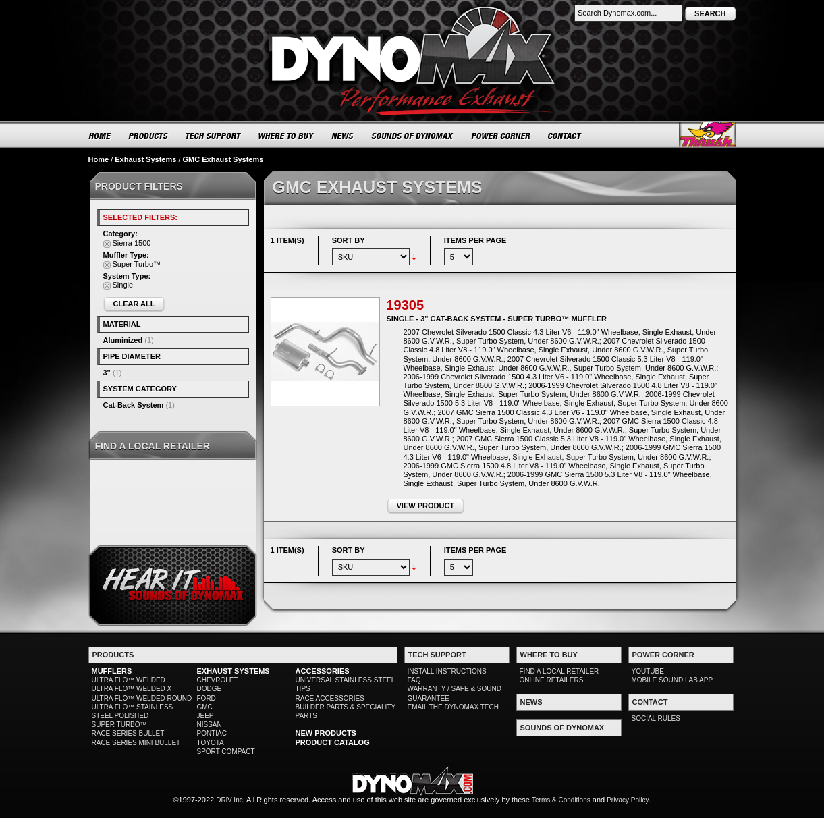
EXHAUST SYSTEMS (233, 671)
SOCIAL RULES (656, 718)
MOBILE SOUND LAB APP (672, 680)
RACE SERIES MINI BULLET (136, 742)
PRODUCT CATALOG (333, 742)
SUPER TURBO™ (119, 724)
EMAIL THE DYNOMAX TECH (453, 707)
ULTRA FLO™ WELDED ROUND (142, 698)
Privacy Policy (628, 800)
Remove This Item (107, 244)
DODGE (209, 688)
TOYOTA (210, 742)
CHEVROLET (217, 680)
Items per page (475, 240)
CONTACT (565, 136)
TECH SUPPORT (214, 136)
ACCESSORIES (323, 671)
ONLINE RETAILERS (552, 680)
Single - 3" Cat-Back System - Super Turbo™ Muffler (497, 319)
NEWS (342, 136)
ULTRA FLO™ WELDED (128, 680)
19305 (405, 305)
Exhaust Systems (145, 159)
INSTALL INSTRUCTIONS (447, 671)
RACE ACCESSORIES (330, 698)
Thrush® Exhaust (707, 134)
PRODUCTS (148, 136)
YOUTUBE (648, 671)
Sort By (348, 240)
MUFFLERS (112, 671)
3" (107, 373)
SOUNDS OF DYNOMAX (412, 136)
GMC (205, 707)
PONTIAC (212, 733)
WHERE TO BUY (286, 136)
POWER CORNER (501, 136)
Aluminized (123, 340)
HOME (99, 136)
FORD (206, 698)
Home (98, 159)
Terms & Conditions (561, 800)
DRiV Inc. (230, 800)
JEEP (205, 715)
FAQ (414, 680)
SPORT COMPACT (226, 751)
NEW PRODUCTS (326, 733)
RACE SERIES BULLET (128, 733)
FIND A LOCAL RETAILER (559, 671)
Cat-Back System (133, 405)
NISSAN (209, 724)
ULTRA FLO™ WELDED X (132, 688)
